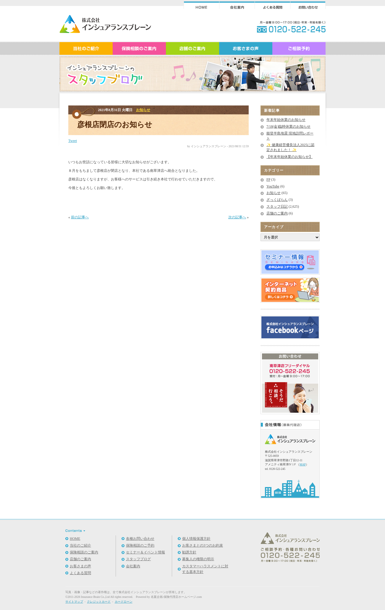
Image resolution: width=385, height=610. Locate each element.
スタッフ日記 (277, 206)
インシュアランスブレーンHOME (201, 5)
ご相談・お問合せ (308, 5)
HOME (75, 539)
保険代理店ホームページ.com (183, 596)
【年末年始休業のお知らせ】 (289, 157)
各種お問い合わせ (140, 539)
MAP (303, 464)
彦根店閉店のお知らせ (114, 125)
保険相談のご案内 (139, 48)
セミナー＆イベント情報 (145, 552)
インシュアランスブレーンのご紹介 (86, 48)
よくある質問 (272, 5)
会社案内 (237, 5)
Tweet (72, 141)
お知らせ (143, 110)
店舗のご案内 (192, 48)
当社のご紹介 (80, 545)
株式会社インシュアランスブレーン (142, 592)
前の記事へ (80, 217)
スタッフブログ (138, 559)
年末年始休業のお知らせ (285, 120)
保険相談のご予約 (140, 545)
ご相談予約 (299, 48)
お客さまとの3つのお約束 (202, 545)
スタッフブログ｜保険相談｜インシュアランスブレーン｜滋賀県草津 (105, 26)
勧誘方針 (189, 552)
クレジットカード (99, 601)
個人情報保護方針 (196, 539)
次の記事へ (237, 217)
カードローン (123, 601)
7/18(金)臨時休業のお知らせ (288, 126)
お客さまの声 (245, 48)
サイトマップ (74, 601)
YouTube (272, 186)
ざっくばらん (277, 200)
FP (268, 179)
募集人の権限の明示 (198, 559)
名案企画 (157, 596)
